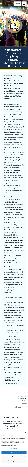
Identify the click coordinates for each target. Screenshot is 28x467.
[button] (26, 433)
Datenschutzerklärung (15, 464)
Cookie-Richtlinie (6, 464)
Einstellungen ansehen (14, 461)
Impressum (23, 464)
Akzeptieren (14, 452)
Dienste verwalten (13, 448)
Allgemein (18, 407)
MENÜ (17, 4)
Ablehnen (14, 457)
